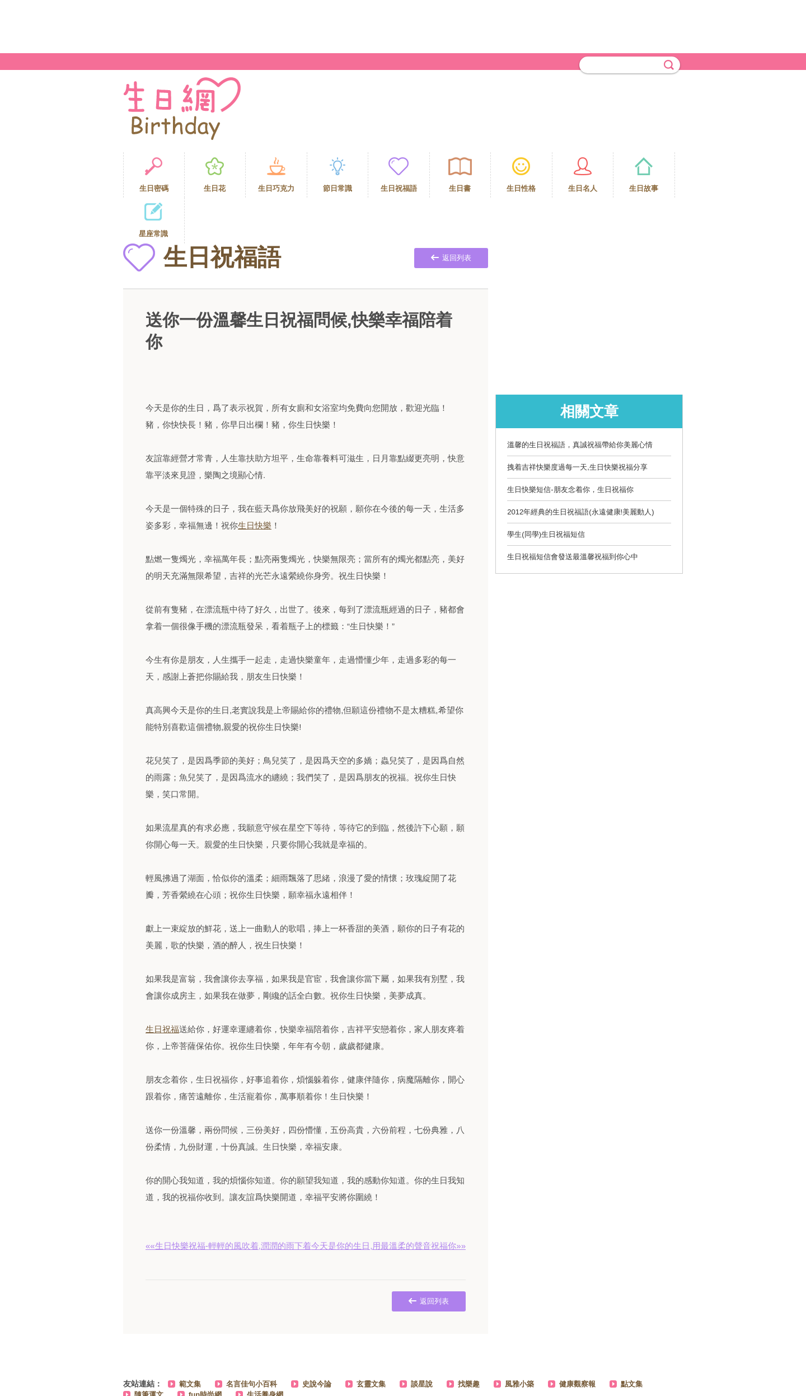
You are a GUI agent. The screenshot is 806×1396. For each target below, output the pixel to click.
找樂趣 (469, 1338)
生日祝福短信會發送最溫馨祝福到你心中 (572, 511)
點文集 (632, 1338)
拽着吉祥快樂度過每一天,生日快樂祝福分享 (577, 421)
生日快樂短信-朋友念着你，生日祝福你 (570, 443)
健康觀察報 (577, 1338)
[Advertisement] (403, 25)
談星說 (422, 1338)
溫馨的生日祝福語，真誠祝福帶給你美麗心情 (580, 399)
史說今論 (316, 1338)
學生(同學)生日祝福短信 (546, 488)
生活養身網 (265, 1349)
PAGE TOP (663, 1379)
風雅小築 (519, 1338)
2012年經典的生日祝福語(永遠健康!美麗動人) (580, 466)
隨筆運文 (148, 1349)
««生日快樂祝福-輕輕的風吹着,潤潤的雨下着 (228, 1200)
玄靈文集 (371, 1338)
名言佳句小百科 (251, 1338)
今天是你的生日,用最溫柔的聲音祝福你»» (388, 1200)
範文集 (190, 1338)
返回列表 (451, 212)
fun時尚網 (205, 1349)
